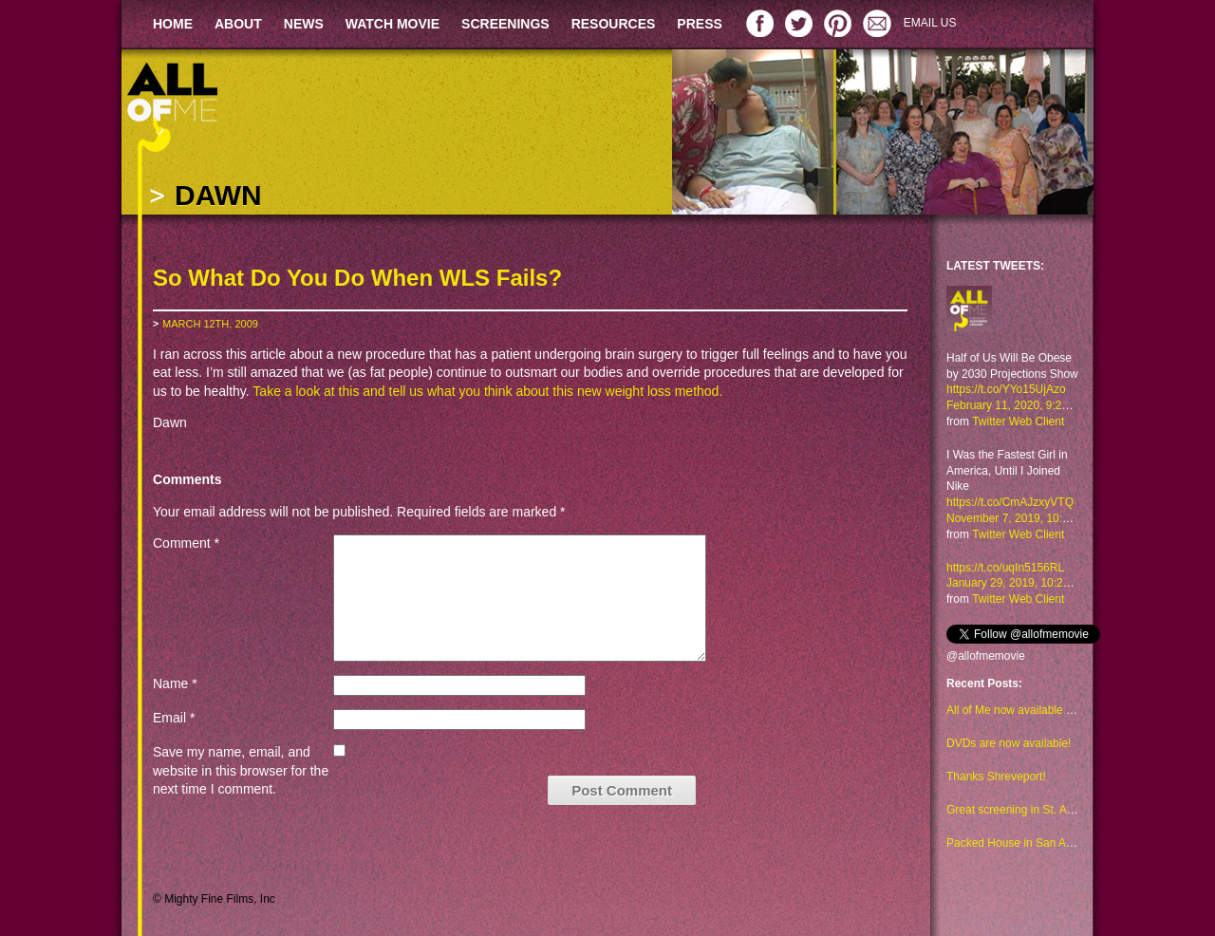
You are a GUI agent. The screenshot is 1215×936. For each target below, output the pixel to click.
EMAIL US (930, 22)
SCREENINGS (505, 23)
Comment (186, 543)
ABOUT (238, 23)
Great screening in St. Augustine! (1029, 809)
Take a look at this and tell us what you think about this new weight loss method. (487, 391)
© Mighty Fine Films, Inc (214, 899)
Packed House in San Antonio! (1023, 843)
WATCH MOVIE (392, 23)
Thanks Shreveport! (996, 776)
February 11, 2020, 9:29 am (1016, 405)
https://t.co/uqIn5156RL (1005, 567)
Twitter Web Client (1018, 421)
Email (174, 717)
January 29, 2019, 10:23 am (1017, 583)
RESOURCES (613, 23)
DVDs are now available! (1008, 743)
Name (175, 683)
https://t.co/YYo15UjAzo (1006, 389)
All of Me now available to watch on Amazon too (1066, 710)
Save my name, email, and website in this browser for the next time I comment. (240, 770)
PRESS (699, 23)
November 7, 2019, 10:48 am (1020, 518)
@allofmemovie (985, 656)
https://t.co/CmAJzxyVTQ (1010, 502)
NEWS (304, 23)
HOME (173, 23)
